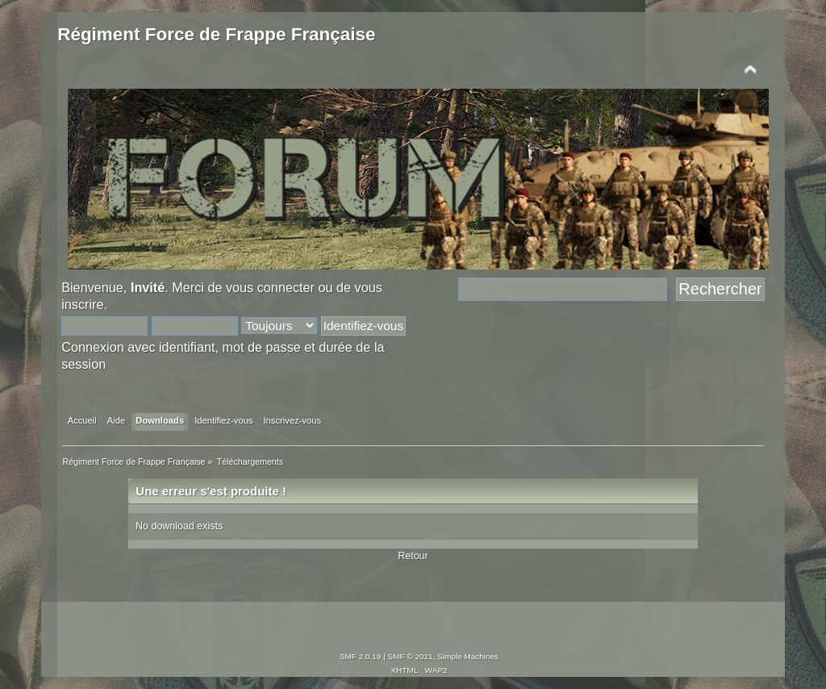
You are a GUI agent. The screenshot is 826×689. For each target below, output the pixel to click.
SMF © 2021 (410, 656)
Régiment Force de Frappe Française (216, 34)
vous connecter (270, 287)
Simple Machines (468, 656)
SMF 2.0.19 (361, 656)
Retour (413, 556)
